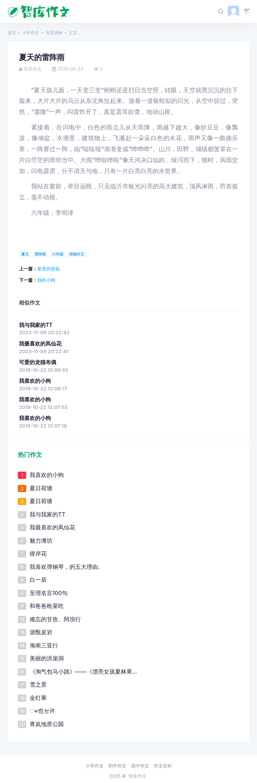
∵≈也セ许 (42, 710)
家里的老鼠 (48, 269)
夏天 (25, 254)
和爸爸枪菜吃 (47, 605)
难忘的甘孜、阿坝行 (55, 619)
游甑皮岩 (41, 632)
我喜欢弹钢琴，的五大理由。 (67, 566)
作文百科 (163, 766)
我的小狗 (46, 280)
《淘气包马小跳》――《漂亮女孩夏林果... (83, 671)
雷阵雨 (40, 254)
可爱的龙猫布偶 (37, 362)
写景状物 (54, 32)
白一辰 (38, 579)
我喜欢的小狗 (35, 381)
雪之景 (38, 684)
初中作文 (117, 766)
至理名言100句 (49, 593)
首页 (12, 32)
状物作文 (76, 254)
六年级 (57, 254)
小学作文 (30, 32)
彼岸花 (38, 553)
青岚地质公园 (47, 724)
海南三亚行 (44, 645)
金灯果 (38, 697)
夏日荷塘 (41, 488)
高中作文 (140, 766)
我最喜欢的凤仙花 (40, 344)
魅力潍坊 (41, 540)
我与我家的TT (35, 325)
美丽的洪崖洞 (47, 658)
